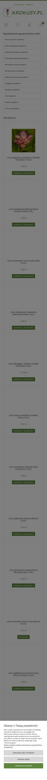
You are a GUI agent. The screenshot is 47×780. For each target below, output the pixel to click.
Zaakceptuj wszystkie (23, 766)
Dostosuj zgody (23, 759)
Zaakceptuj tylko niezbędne (23, 753)
